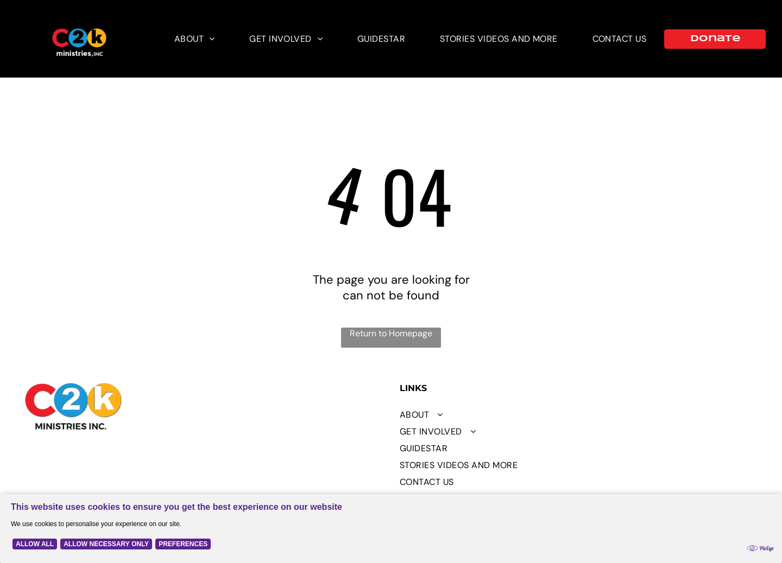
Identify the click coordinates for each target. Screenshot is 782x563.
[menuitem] (194, 38)
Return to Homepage (391, 333)
